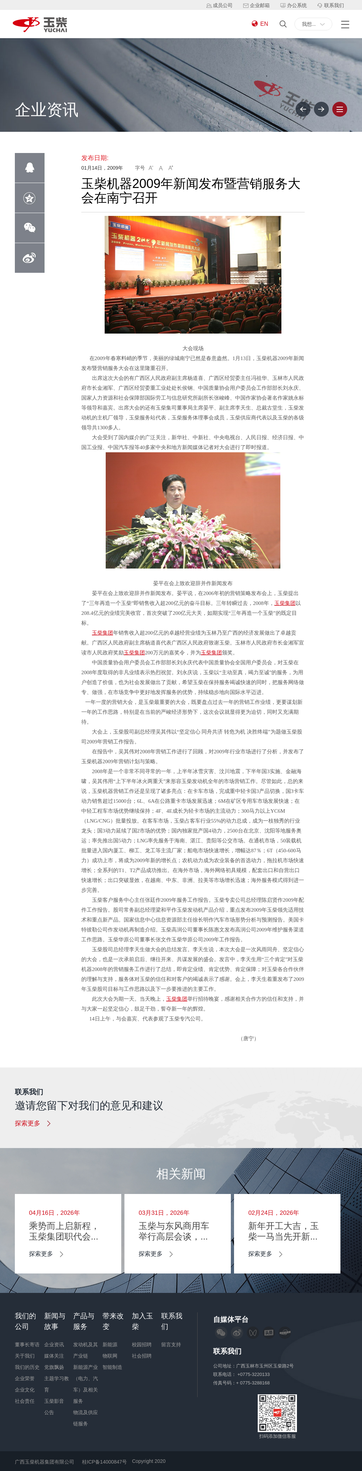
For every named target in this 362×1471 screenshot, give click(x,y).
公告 (49, 1412)
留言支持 (171, 1344)
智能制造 (112, 1367)
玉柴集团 (285, 603)
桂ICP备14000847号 (104, 1462)
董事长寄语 (27, 1344)
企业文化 (25, 1390)
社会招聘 (142, 1356)
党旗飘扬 (54, 1367)
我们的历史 (27, 1367)
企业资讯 (54, 1344)
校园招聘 (142, 1344)
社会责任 (25, 1401)
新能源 (110, 1344)
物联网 (110, 1356)
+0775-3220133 (254, 1374)
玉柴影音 (54, 1401)
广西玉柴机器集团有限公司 (44, 1462)
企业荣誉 (25, 1378)
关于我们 (25, 1356)
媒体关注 (54, 1356)
